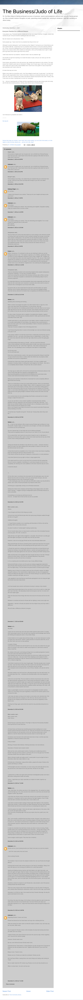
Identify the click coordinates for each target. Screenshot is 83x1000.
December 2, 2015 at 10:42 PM (15, 184)
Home (28, 991)
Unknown (10, 164)
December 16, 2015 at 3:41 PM (15, 502)
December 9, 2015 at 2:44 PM (15, 246)
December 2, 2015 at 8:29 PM (15, 159)
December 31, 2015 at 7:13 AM (15, 981)
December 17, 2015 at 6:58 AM (15, 621)
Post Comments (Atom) (15, 994)
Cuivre (9, 251)
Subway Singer (12, 189)
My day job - (6, 121)
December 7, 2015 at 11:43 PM (15, 212)
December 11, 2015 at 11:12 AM (16, 265)
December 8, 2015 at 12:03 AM (15, 227)
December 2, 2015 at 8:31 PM (15, 171)
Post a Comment (10, 984)
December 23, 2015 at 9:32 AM (15, 709)
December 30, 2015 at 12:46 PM (16, 910)
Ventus (10, 299)
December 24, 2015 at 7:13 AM (15, 783)
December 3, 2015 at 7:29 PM (15, 198)
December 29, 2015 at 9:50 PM (15, 841)
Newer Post (7, 991)
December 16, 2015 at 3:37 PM (15, 417)
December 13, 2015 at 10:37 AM (16, 294)
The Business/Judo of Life (32, 11)
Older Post (50, 991)
